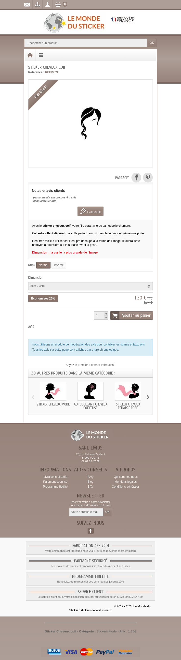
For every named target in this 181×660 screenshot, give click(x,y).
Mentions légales (126, 481)
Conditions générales (126, 486)
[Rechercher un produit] (85, 43)
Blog (90, 481)
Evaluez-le (90, 211)
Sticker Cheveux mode (53, 404)
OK (152, 43)
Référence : (36, 72)
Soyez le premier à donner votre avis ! (90, 365)
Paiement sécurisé (55, 481)
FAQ (90, 477)
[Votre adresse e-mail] (86, 512)
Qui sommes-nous (126, 477)
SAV (90, 486)
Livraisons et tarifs (55, 477)
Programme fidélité (55, 486)
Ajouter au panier (130, 315)
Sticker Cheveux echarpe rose (128, 406)
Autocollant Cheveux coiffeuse (90, 406)
